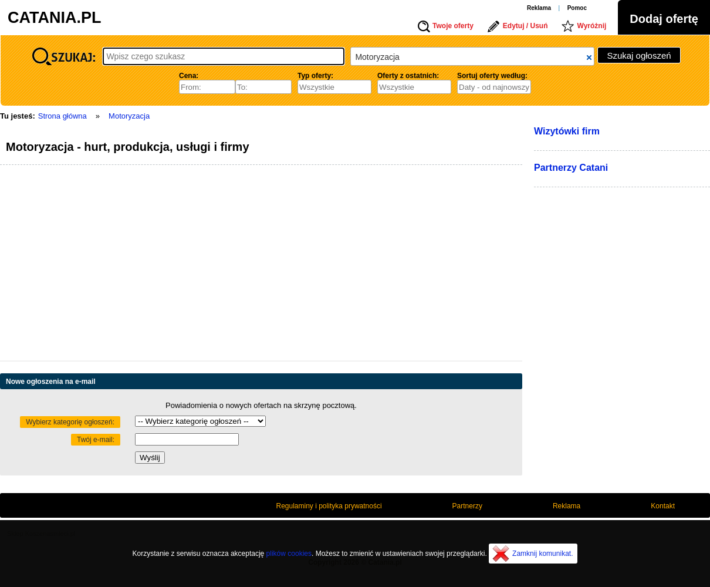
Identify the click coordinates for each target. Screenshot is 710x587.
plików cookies (289, 553)
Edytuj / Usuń (525, 26)
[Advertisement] (185, 265)
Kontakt (663, 506)
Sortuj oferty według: (492, 76)
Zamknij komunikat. (542, 553)
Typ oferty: (315, 76)
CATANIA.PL (54, 17)
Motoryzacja (129, 116)
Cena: (188, 76)
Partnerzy (467, 506)
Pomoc (577, 8)
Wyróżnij (592, 26)
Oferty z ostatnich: (408, 76)
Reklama (539, 8)
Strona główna (62, 116)
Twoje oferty (453, 26)
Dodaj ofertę (664, 18)
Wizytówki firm (567, 131)
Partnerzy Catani (571, 168)
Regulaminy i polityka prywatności (329, 506)
